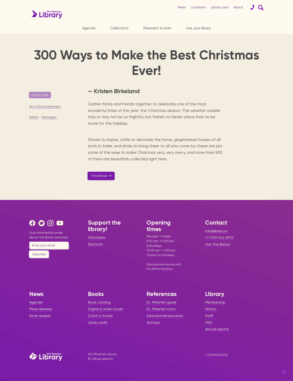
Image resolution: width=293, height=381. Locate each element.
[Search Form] (260, 7)
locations (167, 268)
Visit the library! (217, 244)
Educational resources (164, 315)
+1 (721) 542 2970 (219, 237)
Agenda (88, 28)
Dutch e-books (100, 315)
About (238, 7)
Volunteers (96, 237)
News (182, 7)
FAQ (208, 322)
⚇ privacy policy (216, 354)
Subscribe (39, 254)
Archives (153, 322)
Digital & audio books (105, 309)
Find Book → (101, 176)
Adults (33, 117)
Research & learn (157, 28)
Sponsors (95, 244)
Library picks (97, 322)
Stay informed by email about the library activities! (48, 235)
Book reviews (40, 315)
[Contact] (250, 7)
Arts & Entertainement (45, 106)
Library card (219, 7)
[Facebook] (33, 223)
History (210, 309)
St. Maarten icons (161, 309)
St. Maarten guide (161, 302)
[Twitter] (42, 223)
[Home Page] (45, 356)
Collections (119, 28)
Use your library (198, 28)
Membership (215, 302)
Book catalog (99, 302)
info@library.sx (216, 231)
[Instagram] (51, 223)
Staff (209, 315)
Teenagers (49, 117)
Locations (198, 7)
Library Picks (39, 95)
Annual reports (217, 329)
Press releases (40, 309)
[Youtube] (61, 223)
